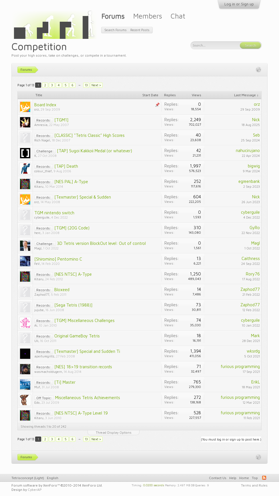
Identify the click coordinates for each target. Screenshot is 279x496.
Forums (113, 16)
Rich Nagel (42, 140)
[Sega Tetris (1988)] (73, 305)
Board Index (45, 104)
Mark (255, 335)
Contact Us (217, 478)
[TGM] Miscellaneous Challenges (84, 320)
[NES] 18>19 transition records (83, 366)
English (52, 478)
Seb (256, 135)
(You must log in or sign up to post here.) (231, 439)
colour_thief (43, 171)
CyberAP (35, 489)
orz (36, 109)
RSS (264, 478)
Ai (35, 325)
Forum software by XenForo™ (57, 485)
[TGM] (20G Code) (71, 227)
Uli (36, 341)
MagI (37, 248)
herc (37, 233)
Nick (256, 119)
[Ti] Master (64, 382)
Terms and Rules (254, 485)
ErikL (255, 381)
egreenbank (249, 181)
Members (147, 16)
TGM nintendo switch (54, 212)
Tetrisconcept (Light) (27, 478)
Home (244, 478)
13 (86, 85)
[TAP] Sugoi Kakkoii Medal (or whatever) (94, 150)
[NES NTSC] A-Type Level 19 (81, 413)
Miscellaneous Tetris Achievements (87, 397)
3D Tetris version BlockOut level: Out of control (101, 243)
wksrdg (253, 351)
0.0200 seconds (153, 485)
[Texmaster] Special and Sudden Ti (87, 351)
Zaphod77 (41, 294)
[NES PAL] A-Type (71, 181)
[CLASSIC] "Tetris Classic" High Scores (89, 135)
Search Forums (115, 30)
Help (232, 478)
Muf (37, 387)
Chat (178, 16)
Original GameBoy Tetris (77, 335)
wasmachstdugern (48, 371)
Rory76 (253, 273)
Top (255, 478)
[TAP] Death (66, 166)
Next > (96, 85)
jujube (39, 310)
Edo (37, 402)
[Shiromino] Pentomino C (58, 259)
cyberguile (41, 217)
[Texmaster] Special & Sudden (82, 197)
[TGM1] (61, 119)
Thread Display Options (113, 432)
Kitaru (38, 186)
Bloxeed (61, 289)
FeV (37, 263)
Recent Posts (140, 30)
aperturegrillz (44, 356)
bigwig (254, 165)
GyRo (255, 227)
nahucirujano (248, 150)
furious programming (240, 366)
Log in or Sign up (239, 4)
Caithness (251, 258)
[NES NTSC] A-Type (73, 274)
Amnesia (40, 125)
